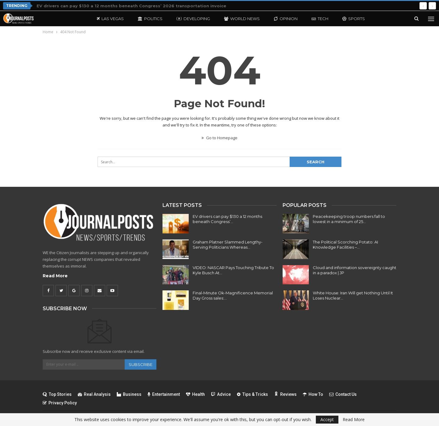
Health (195, 394)
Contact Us (343, 394)
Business (129, 394)
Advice (221, 394)
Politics (150, 18)
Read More (55, 276)
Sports (353, 18)
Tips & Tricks (252, 394)
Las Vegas (110, 18)
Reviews (285, 394)
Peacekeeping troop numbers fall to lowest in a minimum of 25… (349, 219)
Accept (327, 419)
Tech (320, 18)
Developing (193, 18)
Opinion (286, 18)
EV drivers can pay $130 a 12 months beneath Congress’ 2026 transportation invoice (131, 5)
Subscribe (140, 364)
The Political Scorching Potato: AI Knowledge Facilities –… (345, 245)
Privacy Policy (60, 402)
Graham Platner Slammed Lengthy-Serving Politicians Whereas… (227, 245)
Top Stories (57, 394)
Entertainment (164, 394)
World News (242, 18)
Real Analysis (94, 394)
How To (313, 394)
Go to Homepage (219, 137)
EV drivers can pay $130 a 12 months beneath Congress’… (227, 219)
